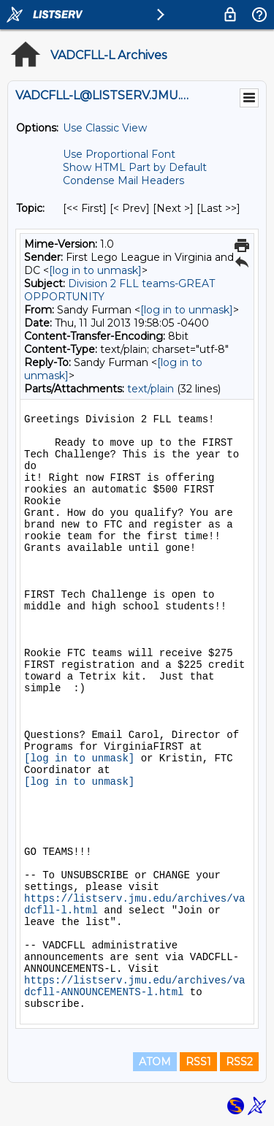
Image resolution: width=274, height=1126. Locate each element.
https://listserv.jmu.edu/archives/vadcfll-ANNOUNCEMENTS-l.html (134, 986)
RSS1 (198, 1061)
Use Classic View (105, 127)
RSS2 (239, 1061)
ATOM (155, 1061)
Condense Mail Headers (123, 180)
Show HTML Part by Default (135, 167)
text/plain (150, 388)
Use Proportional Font (119, 154)
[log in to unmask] (95, 270)
